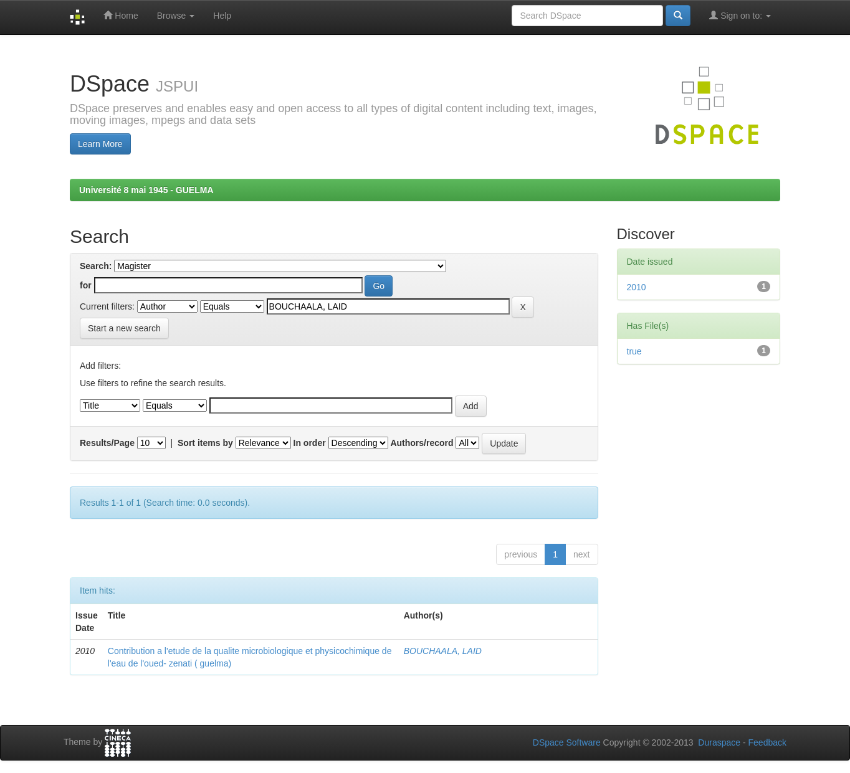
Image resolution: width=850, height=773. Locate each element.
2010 (636, 287)
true (634, 351)
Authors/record (421, 443)
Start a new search (124, 328)
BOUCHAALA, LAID (443, 651)
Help (222, 16)
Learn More (100, 144)
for (86, 285)
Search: (96, 266)
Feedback (767, 742)
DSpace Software (567, 742)
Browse (176, 16)
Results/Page (107, 443)
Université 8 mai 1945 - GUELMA (146, 190)
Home (120, 15)
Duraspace (719, 742)
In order (310, 443)
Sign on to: (740, 15)
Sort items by (205, 443)
